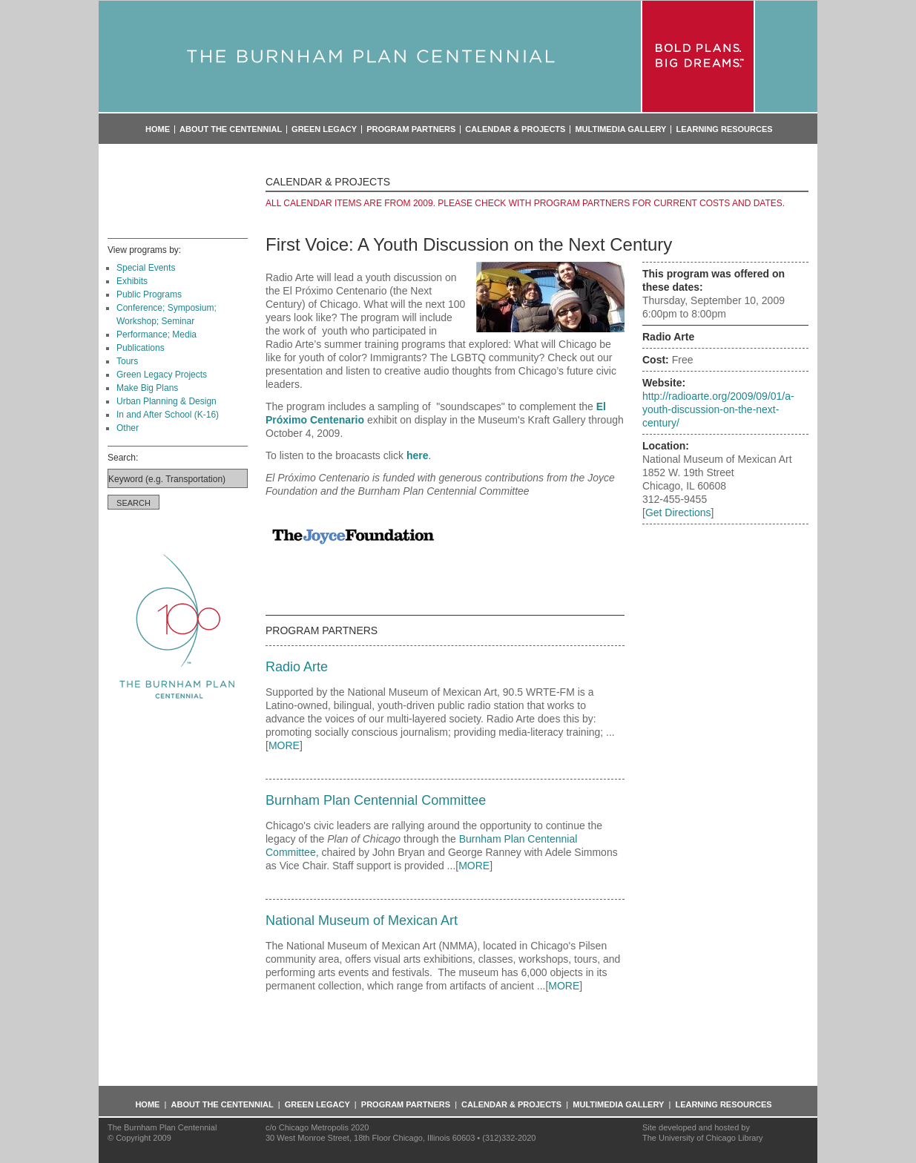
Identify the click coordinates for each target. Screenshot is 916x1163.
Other (127, 428)
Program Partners (410, 129)
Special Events (145, 268)
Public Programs (149, 294)
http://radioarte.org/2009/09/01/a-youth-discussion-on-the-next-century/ (718, 409)
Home (157, 129)
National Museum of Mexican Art (362, 920)
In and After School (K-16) (167, 414)
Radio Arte (297, 666)
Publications (140, 348)
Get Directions (678, 512)
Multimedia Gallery (620, 129)
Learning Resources (724, 129)
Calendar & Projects (515, 129)
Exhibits (132, 281)
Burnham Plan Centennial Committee (376, 800)
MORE (284, 745)
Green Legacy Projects (161, 374)
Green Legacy (324, 129)
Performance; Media (156, 334)
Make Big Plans (147, 388)
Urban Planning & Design (166, 401)
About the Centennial (230, 129)
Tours (127, 361)
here (417, 455)
